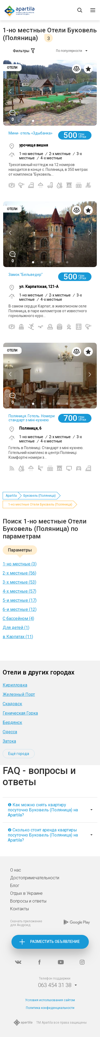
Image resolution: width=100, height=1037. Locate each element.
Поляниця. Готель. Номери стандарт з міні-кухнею (32, 418)
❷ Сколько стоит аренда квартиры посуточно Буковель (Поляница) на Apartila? (43, 835)
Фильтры (24, 51)
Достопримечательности (34, 877)
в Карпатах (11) (18, 636)
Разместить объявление (55, 941)
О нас (15, 870)
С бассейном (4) (18, 618)
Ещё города (18, 753)
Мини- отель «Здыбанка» (31, 133)
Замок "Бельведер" (26, 274)
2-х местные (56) (19, 573)
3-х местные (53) (19, 582)
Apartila (11, 496)
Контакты (19, 908)
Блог (14, 885)
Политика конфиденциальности (50, 1008)
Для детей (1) (16, 627)
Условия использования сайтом (50, 1000)
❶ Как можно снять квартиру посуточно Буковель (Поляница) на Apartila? (43, 810)
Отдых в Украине (26, 893)
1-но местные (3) (20, 563)
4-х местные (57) (19, 591)
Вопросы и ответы (28, 901)
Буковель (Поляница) (39, 496)
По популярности (69, 51)
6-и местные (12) (20, 609)
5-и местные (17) (20, 600)
